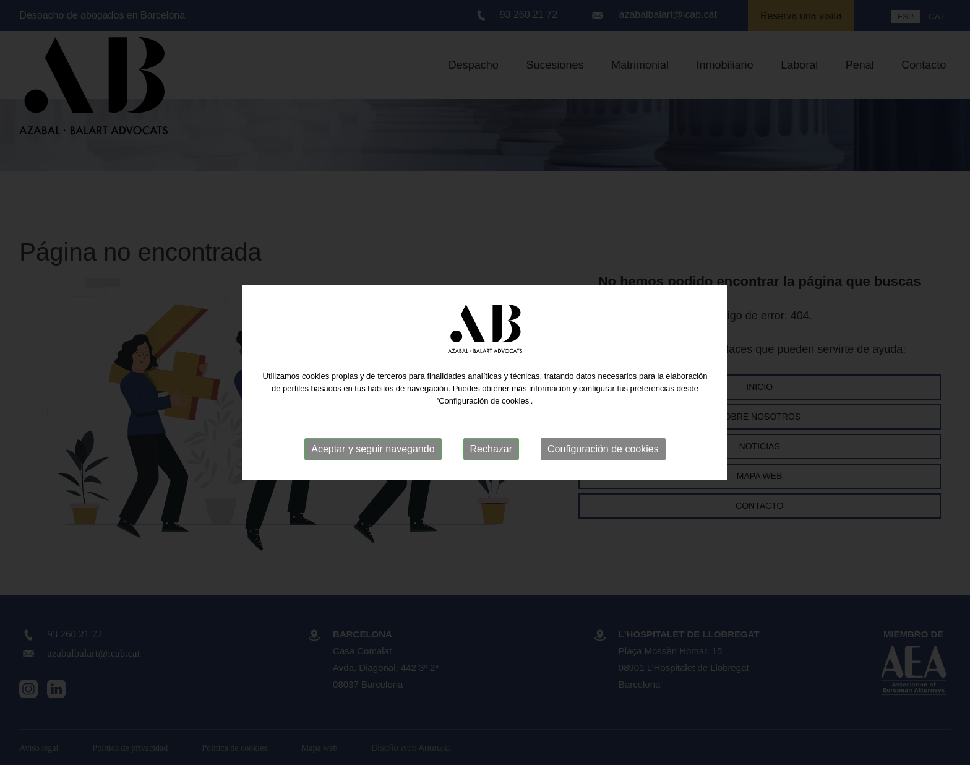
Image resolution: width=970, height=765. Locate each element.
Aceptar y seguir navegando (372, 449)
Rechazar (491, 449)
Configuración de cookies (603, 449)
